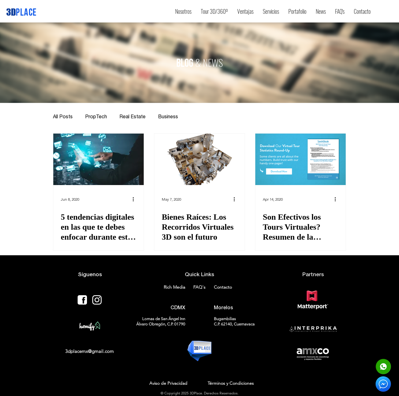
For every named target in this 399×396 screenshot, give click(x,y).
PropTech (96, 116)
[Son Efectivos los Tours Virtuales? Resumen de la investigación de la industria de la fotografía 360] (300, 159)
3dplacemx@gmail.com (89, 351)
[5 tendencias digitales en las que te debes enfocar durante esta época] (98, 159)
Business (168, 116)
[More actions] (135, 199)
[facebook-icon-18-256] (82, 300)
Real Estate (132, 116)
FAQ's (199, 287)
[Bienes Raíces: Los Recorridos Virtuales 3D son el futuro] (199, 159)
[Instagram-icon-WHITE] (97, 300)
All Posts (63, 116)
